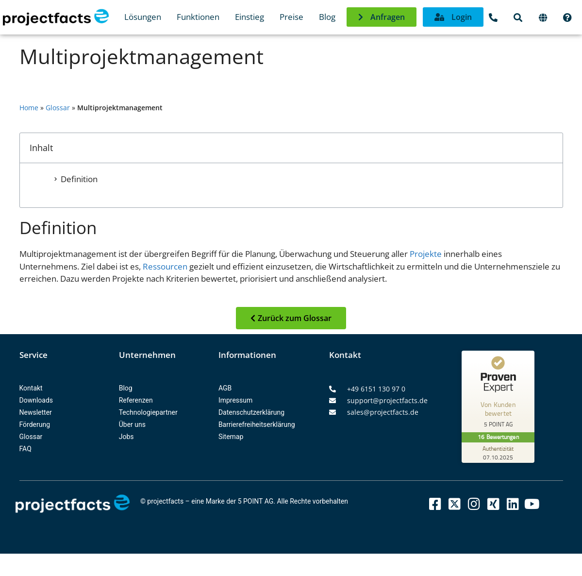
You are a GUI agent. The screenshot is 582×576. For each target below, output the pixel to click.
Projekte (426, 253)
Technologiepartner (148, 412)
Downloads (36, 400)
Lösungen (142, 16)
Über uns (132, 424)
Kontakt (31, 388)
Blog (327, 16)
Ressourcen (165, 266)
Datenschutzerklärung (251, 412)
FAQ (25, 449)
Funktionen (198, 16)
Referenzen (136, 400)
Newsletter (35, 412)
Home (28, 107)
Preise (291, 16)
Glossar (58, 107)
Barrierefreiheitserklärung (256, 424)
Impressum (235, 400)
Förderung (34, 424)
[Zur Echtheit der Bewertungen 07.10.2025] (498, 452)
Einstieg (249, 16)
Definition (79, 179)
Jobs (126, 436)
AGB (225, 388)
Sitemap (230, 436)
